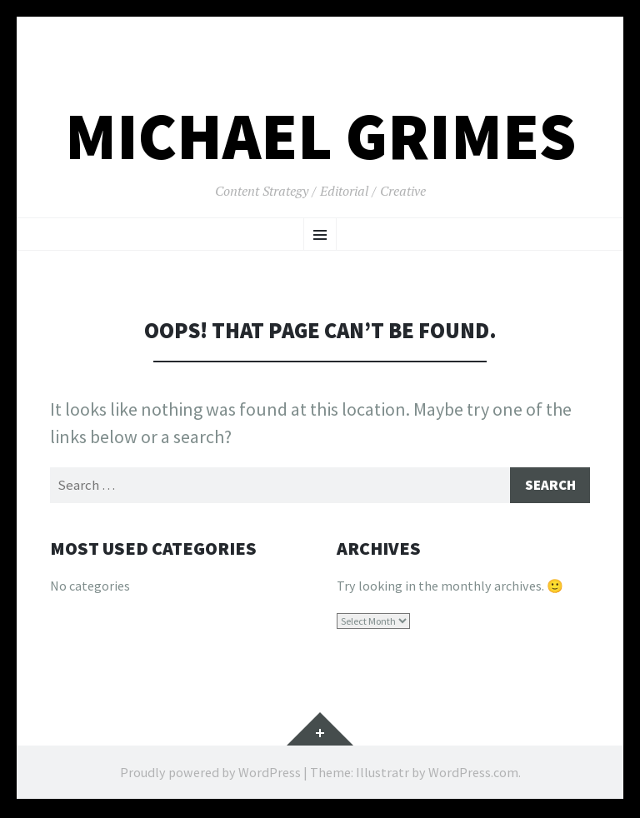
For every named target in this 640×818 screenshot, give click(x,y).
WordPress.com (473, 774)
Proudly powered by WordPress (210, 774)
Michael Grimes (320, 136)
